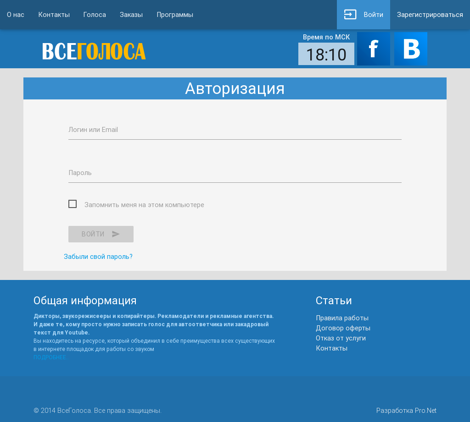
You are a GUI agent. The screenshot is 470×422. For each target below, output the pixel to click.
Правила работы (342, 317)
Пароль (80, 172)
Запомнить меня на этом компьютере (144, 204)
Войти (363, 14)
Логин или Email (93, 129)
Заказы (131, 14)
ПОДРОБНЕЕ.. (51, 357)
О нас (15, 14)
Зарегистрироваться (430, 14)
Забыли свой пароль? (98, 256)
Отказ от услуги (341, 338)
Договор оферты (343, 327)
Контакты (54, 14)
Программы (175, 14)
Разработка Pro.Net (406, 410)
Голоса (95, 14)
